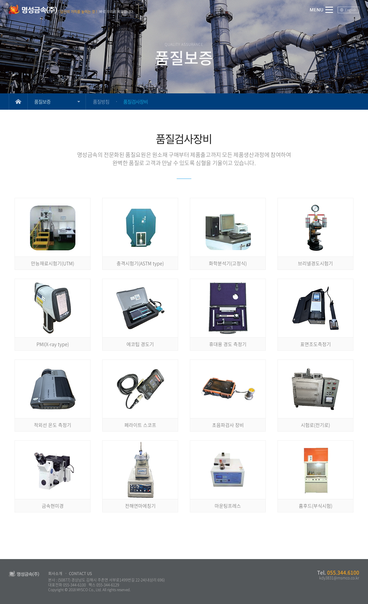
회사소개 (55, 573)
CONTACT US (80, 573)
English (350, 10)
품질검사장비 (135, 101)
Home (18, 101)
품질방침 (101, 101)
